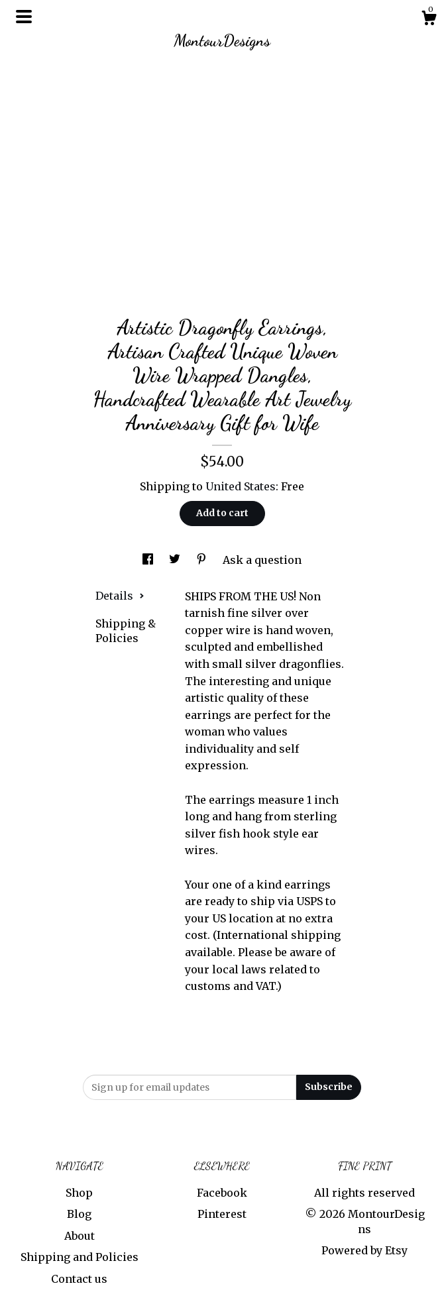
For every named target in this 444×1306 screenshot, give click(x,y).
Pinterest (222, 1214)
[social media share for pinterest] (202, 560)
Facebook (222, 1192)
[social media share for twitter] (176, 560)
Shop (79, 1192)
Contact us (79, 1278)
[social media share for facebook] (149, 560)
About (79, 1235)
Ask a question (262, 560)
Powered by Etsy (364, 1250)
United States (240, 486)
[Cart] (428, 20)
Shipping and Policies (80, 1257)
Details (119, 595)
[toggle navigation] (24, 16)
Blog (79, 1214)
